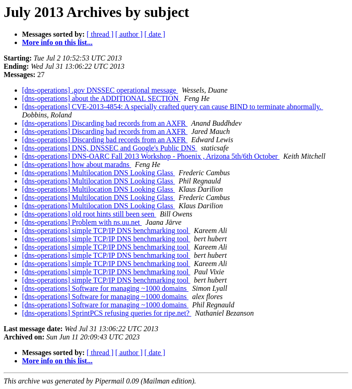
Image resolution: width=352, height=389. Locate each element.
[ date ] (154, 34)
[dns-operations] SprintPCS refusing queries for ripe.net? (106, 313)
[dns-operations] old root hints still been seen (89, 214)
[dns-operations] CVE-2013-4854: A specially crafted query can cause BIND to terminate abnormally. (172, 107)
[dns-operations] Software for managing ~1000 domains (105, 288)
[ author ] (129, 34)
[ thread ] (100, 34)
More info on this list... (57, 42)
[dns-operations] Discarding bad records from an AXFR (104, 123)
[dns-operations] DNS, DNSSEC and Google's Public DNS (109, 148)
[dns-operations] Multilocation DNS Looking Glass (98, 173)
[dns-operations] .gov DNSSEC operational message (100, 90)
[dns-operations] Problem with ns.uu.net (82, 222)
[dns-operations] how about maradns (76, 164)
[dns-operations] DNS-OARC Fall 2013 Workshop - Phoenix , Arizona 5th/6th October (151, 156)
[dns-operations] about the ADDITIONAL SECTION (101, 98)
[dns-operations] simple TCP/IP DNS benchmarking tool (106, 230)
